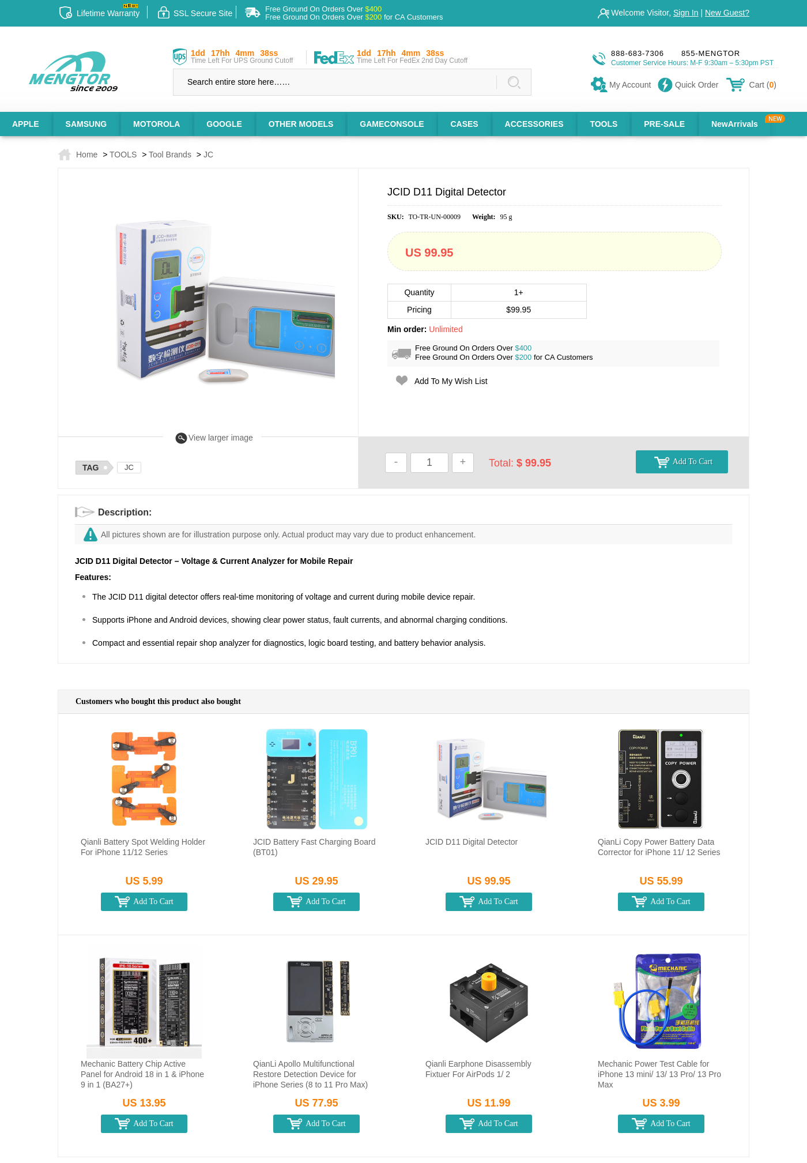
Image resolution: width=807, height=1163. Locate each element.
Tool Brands (170, 154)
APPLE (25, 124)
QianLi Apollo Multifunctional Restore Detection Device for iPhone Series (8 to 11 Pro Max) (310, 1074)
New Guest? (727, 12)
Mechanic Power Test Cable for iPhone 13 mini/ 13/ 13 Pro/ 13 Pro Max (659, 1074)
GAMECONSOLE (392, 124)
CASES (464, 124)
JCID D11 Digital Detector (471, 841)
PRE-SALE (664, 124)
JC (208, 154)
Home (86, 154)
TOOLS (603, 124)
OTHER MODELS (301, 124)
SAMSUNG (86, 124)
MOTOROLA (156, 124)
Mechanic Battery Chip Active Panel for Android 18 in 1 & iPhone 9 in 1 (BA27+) (142, 1074)
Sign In (686, 12)
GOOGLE (224, 124)
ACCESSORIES (534, 124)
